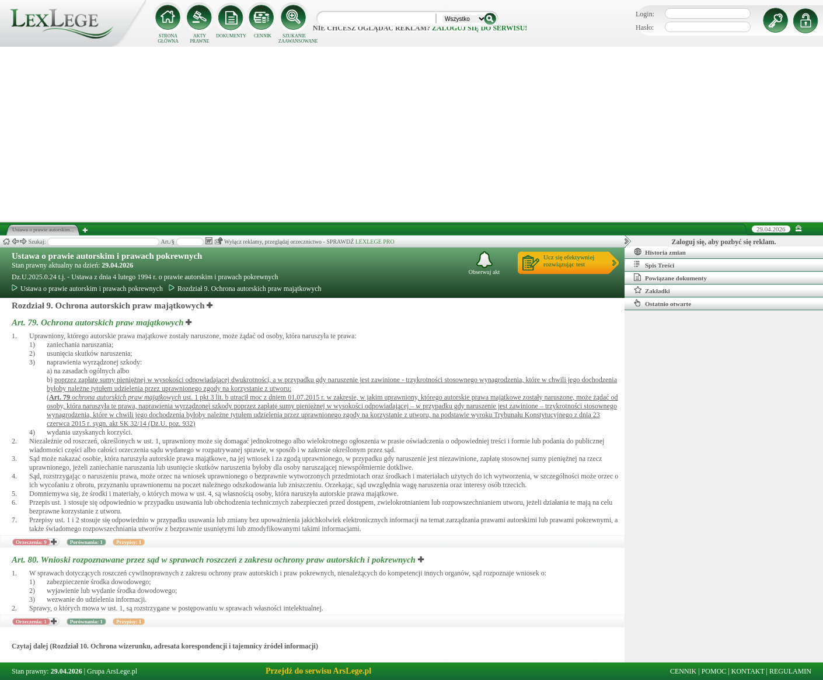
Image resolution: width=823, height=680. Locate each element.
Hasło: (645, 27)
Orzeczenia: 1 (31, 622)
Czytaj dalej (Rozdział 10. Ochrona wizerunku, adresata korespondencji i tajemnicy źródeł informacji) (165, 646)
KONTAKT (748, 671)
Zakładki (652, 290)
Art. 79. (99, 322)
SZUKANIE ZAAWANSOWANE (294, 38)
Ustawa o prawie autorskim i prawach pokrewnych (107, 256)
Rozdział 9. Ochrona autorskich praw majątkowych (245, 289)
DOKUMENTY (231, 36)
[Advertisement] (411, 134)
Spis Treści (654, 265)
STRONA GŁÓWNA (168, 38)
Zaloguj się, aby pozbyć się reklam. (724, 242)
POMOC (714, 671)
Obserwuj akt (484, 263)
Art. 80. (215, 559)
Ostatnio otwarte (662, 303)
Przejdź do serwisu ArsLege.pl (318, 671)
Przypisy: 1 (128, 542)
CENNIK (262, 36)
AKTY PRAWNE (199, 38)
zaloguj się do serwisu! (479, 28)
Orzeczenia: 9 (31, 542)
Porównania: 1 (86, 542)
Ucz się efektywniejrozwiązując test (568, 261)
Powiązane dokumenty (670, 277)
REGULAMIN (790, 671)
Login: (645, 14)
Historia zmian (660, 252)
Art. (59, 397)
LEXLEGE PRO (375, 241)
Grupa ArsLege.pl (112, 671)
